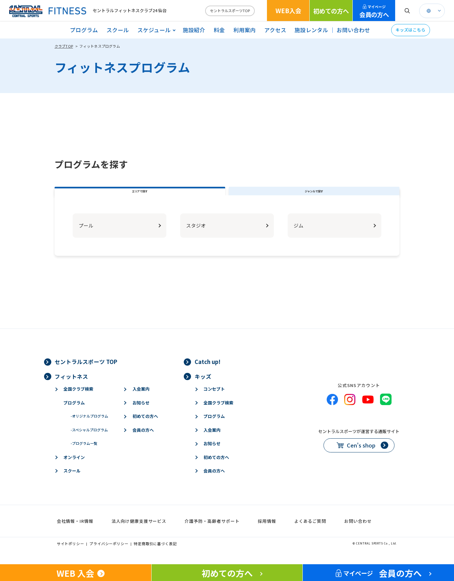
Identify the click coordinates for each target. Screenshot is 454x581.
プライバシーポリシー (109, 553)
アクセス (275, 30)
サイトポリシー (70, 553)
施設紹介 (194, 30)
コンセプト (214, 399)
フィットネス (71, 387)
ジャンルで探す (314, 196)
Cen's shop (361, 456)
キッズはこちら (410, 30)
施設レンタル (311, 30)
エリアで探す (139, 196)
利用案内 (244, 30)
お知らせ (141, 413)
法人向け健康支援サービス (138, 531)
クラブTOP (64, 46)
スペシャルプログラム (89, 440)
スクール (118, 30)
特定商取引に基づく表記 (155, 553)
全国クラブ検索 (78, 399)
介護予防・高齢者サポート (211, 531)
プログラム (84, 30)
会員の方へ (374, 11)
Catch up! (208, 372)
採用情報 (267, 531)
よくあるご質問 (310, 531)
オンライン (74, 467)
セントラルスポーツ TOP (86, 372)
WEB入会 (288, 10)
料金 (219, 30)
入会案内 (141, 399)
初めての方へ (331, 11)
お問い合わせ (353, 30)
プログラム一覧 (84, 453)
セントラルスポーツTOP (230, 10)
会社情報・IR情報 (75, 531)
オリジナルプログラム (89, 426)
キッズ (203, 387)
